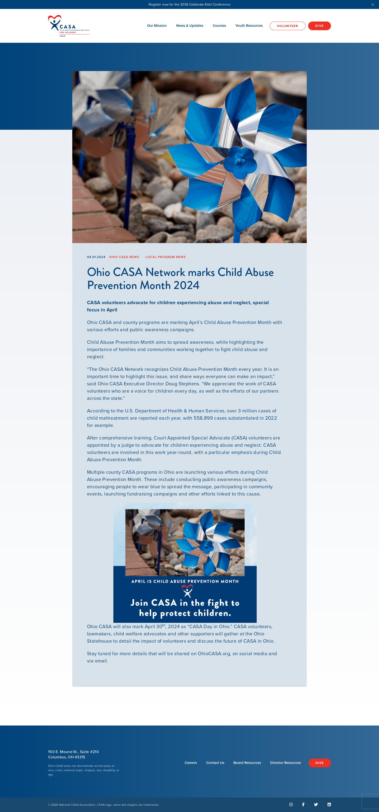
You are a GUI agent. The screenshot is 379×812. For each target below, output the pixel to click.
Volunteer (287, 26)
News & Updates (189, 25)
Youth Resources (249, 25)
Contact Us (215, 762)
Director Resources (285, 762)
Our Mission (157, 25)
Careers (191, 762)
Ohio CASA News (124, 257)
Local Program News (166, 257)
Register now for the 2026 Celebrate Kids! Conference (261, 4)
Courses (219, 25)
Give (319, 25)
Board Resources (247, 762)
